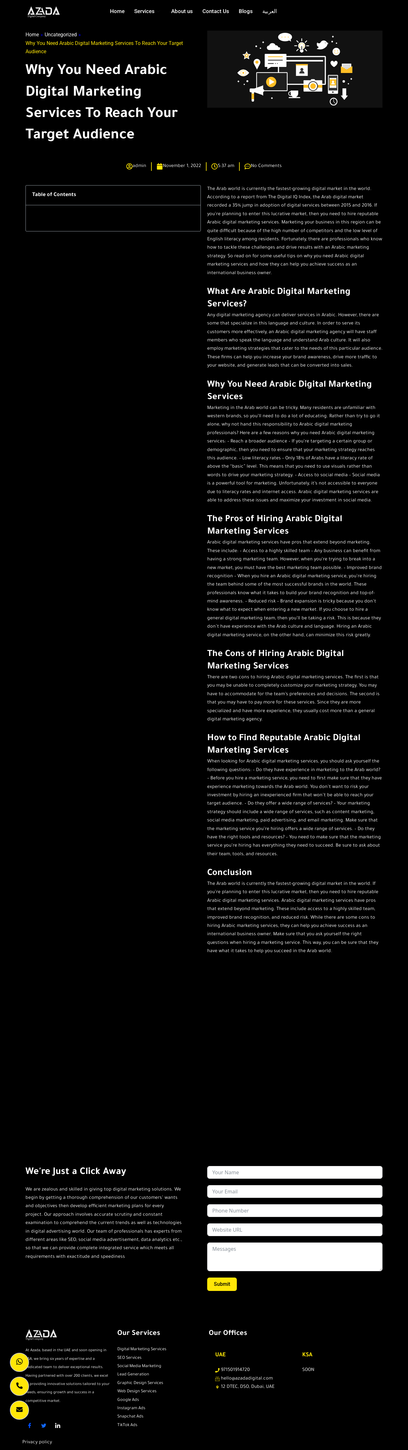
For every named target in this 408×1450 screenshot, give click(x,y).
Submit (222, 1284)
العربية (269, 11)
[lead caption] (19, 1410)
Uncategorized (61, 35)
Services (148, 11)
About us (182, 11)
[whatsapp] (19, 1362)
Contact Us (215, 11)
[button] (191, 195)
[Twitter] (46, 1426)
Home (117, 11)
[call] (19, 1386)
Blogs (246, 11)
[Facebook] (32, 1426)
